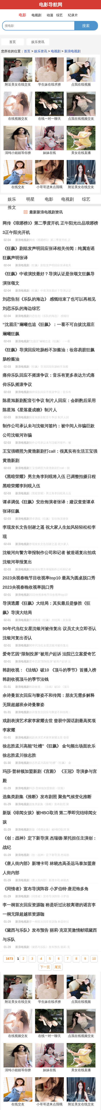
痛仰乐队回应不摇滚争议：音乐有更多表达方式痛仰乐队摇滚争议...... (50, 392)
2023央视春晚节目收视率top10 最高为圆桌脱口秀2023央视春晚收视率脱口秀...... (49, 595)
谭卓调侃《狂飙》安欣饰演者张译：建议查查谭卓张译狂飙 (48, 507)
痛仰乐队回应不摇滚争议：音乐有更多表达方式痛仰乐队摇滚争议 (48, 380)
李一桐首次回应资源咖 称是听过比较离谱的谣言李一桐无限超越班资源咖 (49, 910)
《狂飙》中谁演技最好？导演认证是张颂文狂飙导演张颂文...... (50, 291)
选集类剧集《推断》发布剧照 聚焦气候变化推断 (47, 796)
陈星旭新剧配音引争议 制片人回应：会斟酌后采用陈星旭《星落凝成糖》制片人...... (50, 418)
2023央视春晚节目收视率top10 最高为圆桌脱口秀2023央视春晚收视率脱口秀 (49, 583)
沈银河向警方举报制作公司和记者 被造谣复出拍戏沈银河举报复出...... (50, 570)
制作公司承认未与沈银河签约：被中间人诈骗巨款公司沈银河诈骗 (48, 431)
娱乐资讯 (37, 42)
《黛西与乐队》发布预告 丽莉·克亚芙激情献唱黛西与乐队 (50, 935)
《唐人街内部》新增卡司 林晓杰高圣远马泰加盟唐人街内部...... (49, 881)
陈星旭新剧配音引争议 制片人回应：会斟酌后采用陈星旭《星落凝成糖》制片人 (49, 405)
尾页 (58, 967)
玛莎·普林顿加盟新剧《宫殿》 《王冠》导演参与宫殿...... (47, 789)
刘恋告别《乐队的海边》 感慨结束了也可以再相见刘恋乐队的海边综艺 (49, 304)
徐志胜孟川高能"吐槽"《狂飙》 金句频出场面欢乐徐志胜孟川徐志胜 (49, 751)
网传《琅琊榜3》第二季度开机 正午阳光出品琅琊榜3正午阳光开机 (50, 228)
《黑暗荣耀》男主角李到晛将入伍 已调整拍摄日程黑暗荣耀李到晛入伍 (49, 481)
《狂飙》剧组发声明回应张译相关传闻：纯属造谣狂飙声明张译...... (50, 266)
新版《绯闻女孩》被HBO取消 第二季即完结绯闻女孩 (50, 817)
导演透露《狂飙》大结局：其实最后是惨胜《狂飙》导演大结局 (46, 608)
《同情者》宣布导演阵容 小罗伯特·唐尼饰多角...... (49, 897)
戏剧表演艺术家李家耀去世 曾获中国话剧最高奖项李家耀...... (49, 738)
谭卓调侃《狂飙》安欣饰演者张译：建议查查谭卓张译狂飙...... (48, 519)
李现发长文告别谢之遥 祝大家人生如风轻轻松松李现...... (49, 544)
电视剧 (56, 51)
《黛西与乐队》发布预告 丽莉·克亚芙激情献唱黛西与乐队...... (49, 947)
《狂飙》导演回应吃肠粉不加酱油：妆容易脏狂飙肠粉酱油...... (48, 367)
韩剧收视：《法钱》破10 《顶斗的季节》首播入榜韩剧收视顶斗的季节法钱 (49, 675)
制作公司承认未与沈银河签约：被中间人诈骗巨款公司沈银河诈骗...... (50, 443)
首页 (12, 42)
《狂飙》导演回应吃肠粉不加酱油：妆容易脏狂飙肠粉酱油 (48, 355)
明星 (30, 199)
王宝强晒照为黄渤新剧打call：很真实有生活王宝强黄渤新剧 (50, 456)
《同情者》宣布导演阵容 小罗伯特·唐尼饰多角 (45, 889)
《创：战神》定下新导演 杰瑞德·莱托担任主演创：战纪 (50, 843)
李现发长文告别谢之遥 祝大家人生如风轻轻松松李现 (49, 532)
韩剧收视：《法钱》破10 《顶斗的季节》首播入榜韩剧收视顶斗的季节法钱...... (50, 687)
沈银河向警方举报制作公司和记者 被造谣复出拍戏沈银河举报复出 (49, 557)
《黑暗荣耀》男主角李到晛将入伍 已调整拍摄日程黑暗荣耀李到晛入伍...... (50, 494)
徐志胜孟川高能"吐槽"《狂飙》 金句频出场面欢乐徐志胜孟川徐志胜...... (50, 763)
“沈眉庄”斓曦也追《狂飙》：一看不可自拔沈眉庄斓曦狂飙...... (49, 342)
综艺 (86, 199)
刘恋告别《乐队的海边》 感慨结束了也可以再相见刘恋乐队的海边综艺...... (50, 316)
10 (94, 958)
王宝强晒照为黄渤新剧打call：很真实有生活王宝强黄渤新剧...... (49, 468)
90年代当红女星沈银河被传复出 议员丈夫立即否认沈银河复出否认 (49, 633)
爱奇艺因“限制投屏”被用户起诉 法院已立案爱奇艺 (49, 654)
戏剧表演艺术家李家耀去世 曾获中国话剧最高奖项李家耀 (49, 725)
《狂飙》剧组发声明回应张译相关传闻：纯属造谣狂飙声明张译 (48, 253)
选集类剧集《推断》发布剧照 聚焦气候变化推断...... (49, 805)
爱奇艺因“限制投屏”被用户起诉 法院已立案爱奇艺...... (50, 662)
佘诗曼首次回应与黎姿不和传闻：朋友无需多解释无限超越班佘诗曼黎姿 (48, 700)
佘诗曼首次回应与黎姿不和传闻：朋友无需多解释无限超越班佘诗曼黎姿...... (50, 713)
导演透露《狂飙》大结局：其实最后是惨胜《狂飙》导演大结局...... (50, 620)
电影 (49, 199)
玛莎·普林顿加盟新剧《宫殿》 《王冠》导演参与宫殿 (50, 776)
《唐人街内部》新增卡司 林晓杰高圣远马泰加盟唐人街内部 (49, 868)
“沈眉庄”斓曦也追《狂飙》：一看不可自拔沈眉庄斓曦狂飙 (48, 329)
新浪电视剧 (72, 51)
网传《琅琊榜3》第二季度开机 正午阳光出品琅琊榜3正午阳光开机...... (50, 240)
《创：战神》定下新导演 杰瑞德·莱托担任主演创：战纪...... (49, 855)
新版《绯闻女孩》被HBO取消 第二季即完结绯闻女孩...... (49, 830)
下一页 (45, 967)
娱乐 (12, 199)
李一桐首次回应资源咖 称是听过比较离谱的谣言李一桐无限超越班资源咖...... (50, 922)
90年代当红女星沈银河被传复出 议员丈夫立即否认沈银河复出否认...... (48, 646)
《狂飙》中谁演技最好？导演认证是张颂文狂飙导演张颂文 (48, 279)
